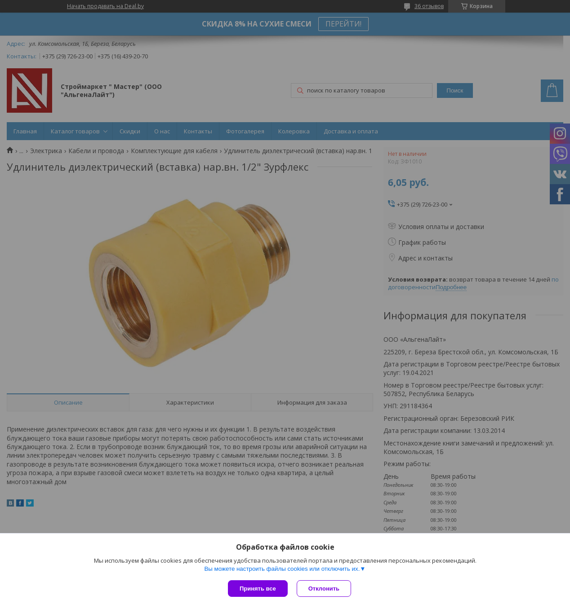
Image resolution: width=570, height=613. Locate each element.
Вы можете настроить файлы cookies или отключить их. (282, 568)
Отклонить (323, 588)
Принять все (258, 588)
